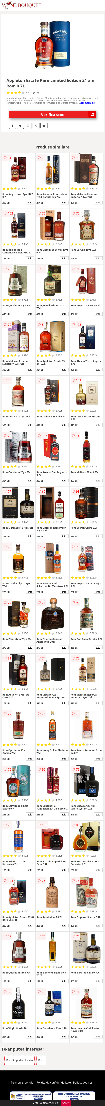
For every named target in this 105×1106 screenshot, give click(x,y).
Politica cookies (82, 1082)
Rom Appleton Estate (19, 1060)
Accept (66, 1103)
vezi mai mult (87, 102)
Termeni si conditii (22, 1082)
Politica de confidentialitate (53, 1082)
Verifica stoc (68, 114)
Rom (41, 1060)
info (30, 202)
